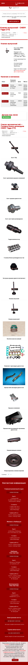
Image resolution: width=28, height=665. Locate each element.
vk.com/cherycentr (14, 633)
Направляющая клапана (14, 450)
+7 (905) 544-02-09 (14, 537)
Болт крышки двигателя (14, 198)
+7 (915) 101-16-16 (14, 601)
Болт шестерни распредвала (14, 219)
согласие (6, 644)
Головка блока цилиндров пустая (14, 257)
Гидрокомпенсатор (14, 239)
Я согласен (15, 659)
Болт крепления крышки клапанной (14, 178)
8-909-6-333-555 (20, 4)
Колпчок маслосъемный (14, 339)
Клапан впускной (14, 298)
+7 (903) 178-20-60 (14, 508)
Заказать (5, 85)
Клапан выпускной (14, 319)
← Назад (25, 32)
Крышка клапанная (14, 408)
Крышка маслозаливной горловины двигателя (14, 429)
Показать (6, 117)
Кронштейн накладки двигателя (14, 387)
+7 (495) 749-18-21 (14, 506)
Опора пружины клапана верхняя (14, 470)
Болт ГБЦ (14, 157)
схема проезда (14, 492)
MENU (3, 3)
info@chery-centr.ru (14, 621)
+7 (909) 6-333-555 (14, 569)
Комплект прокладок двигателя (14, 366)
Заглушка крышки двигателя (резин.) (14, 278)
